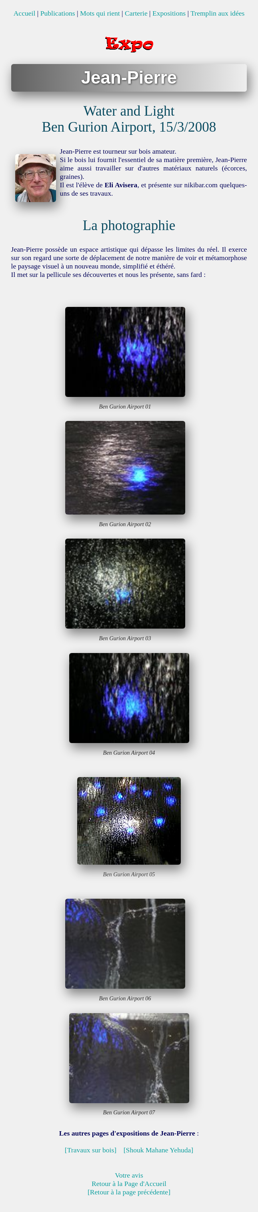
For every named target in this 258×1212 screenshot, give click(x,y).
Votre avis (129, 1175)
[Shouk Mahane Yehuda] (158, 1150)
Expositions (169, 13)
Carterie (136, 13)
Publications (57, 13)
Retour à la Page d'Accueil (129, 1184)
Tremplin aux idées (217, 13)
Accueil (25, 13)
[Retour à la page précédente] (129, 1192)
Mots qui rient (100, 13)
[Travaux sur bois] (90, 1150)
